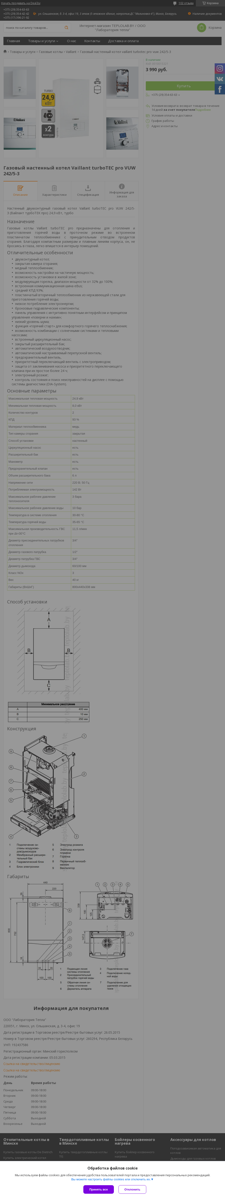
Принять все (98, 1189)
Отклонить (132, 1189)
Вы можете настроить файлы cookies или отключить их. (111, 1179)
